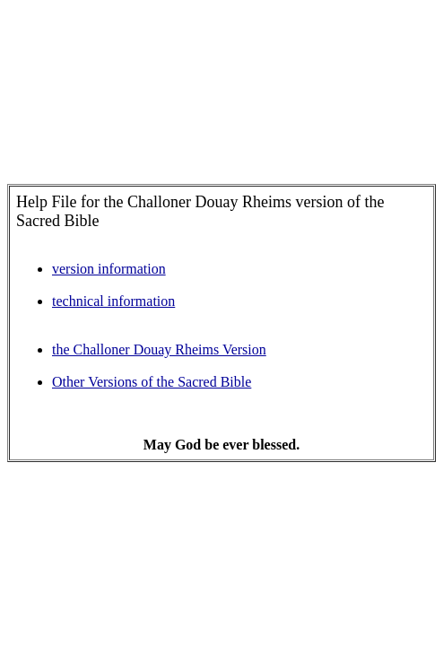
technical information (113, 301)
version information (109, 268)
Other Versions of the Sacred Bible (151, 381)
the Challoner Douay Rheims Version (159, 349)
